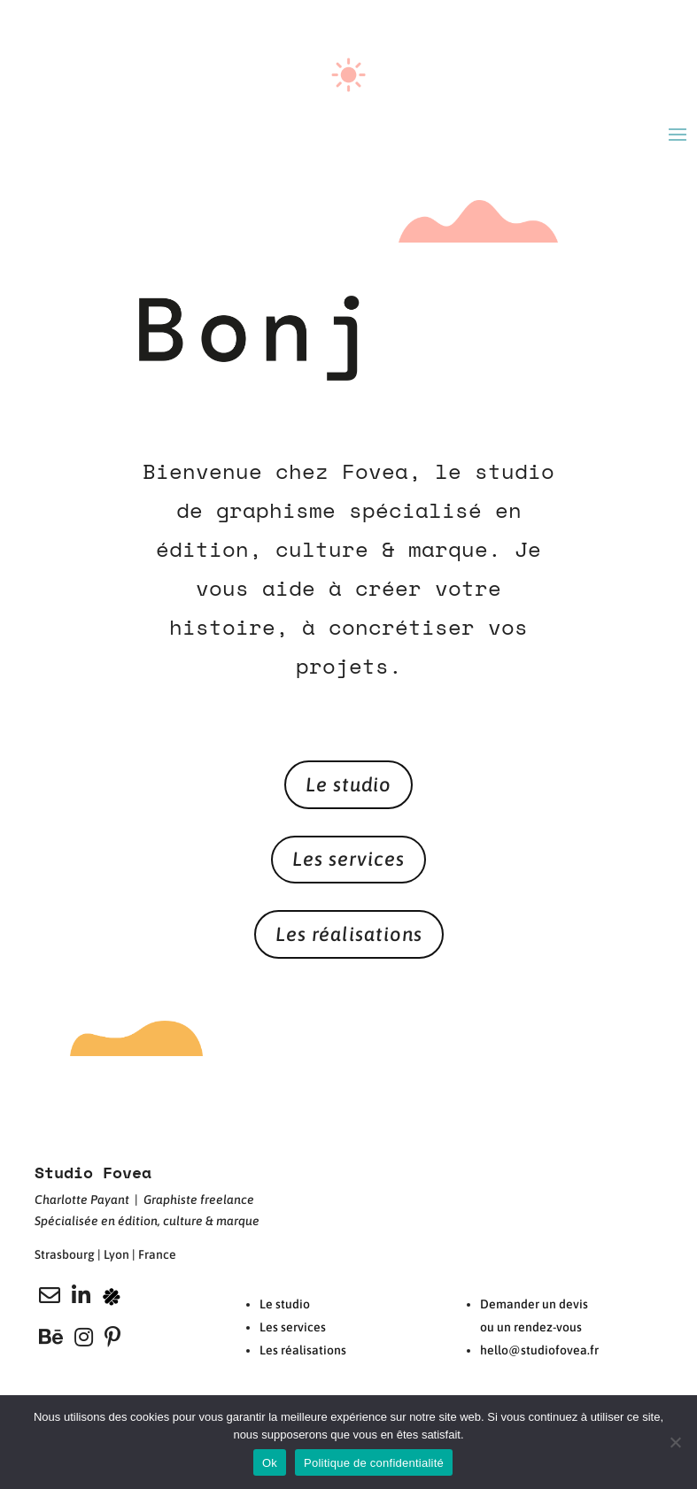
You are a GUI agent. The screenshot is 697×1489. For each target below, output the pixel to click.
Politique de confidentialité (374, 1463)
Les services (348, 858)
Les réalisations (348, 933)
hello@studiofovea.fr (539, 1350)
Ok (269, 1463)
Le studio (348, 784)
